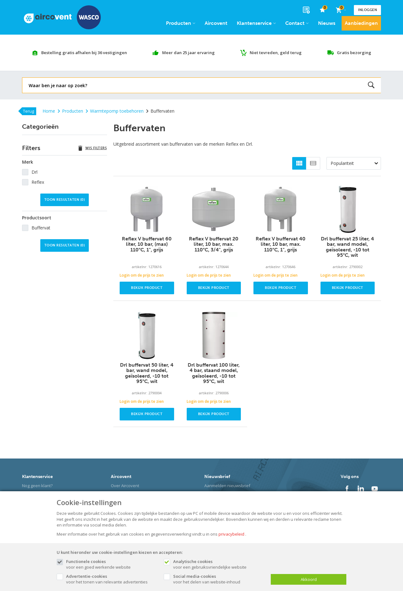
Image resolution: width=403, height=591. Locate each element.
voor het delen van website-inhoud (218, 579)
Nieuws (326, 23)
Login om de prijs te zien (142, 275)
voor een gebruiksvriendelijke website (218, 564)
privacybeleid (231, 534)
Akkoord (309, 579)
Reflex (37, 182)
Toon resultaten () (64, 200)
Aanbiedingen (361, 23)
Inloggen (367, 10)
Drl (34, 172)
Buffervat (40, 228)
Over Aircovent (125, 485)
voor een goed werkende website (111, 564)
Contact (297, 23)
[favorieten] (322, 10)
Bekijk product (146, 288)
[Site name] (62, 17)
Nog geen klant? (37, 485)
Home (49, 111)
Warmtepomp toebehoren (115, 111)
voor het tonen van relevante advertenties (111, 579)
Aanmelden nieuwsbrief (227, 485)
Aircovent (216, 23)
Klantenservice (256, 23)
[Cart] (341, 10)
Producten (180, 23)
